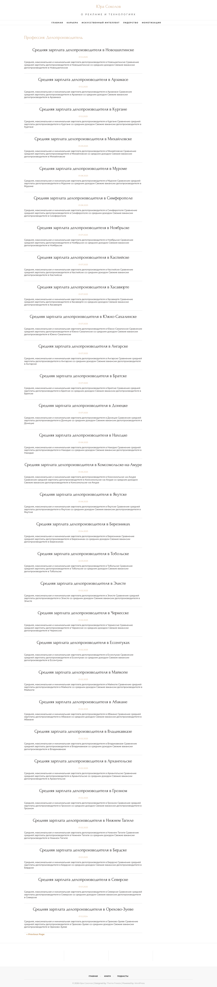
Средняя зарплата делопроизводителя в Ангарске (83, 346)
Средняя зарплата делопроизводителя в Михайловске (83, 138)
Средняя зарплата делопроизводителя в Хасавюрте (83, 287)
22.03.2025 (83, 561)
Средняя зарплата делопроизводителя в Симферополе (83, 198)
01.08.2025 (83, 175)
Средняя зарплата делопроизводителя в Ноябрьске (83, 227)
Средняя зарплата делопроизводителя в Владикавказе (83, 731)
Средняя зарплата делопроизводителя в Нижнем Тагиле (83, 820)
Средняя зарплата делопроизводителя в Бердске (83, 850)
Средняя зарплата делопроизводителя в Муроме (83, 168)
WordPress (139, 983)
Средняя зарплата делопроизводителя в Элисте (83, 583)
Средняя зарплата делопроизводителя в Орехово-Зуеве (83, 909)
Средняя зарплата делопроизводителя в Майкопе (83, 672)
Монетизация (151, 23)
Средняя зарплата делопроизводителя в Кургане (83, 109)
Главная (57, 23)
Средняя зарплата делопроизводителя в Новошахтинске (83, 49)
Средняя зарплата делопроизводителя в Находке (83, 435)
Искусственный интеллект (101, 23)
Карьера (72, 23)
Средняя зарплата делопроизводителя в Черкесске (83, 612)
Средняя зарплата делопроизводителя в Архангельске (83, 761)
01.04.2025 (83, 531)
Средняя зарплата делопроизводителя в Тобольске (83, 553)
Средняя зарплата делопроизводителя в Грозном (83, 790)
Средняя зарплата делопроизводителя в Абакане (83, 701)
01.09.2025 (83, 146)
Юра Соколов (108, 6)
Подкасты (122, 976)
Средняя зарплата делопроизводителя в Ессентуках (83, 642)
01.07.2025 (83, 235)
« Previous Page (35, 934)
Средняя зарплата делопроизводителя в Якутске (83, 494)
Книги (107, 976)
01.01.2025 (83, 857)
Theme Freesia (114, 983)
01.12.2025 (83, 57)
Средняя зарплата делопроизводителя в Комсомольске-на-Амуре (83, 464)
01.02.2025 (83, 590)
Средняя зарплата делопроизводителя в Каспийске (83, 257)
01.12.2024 (83, 916)
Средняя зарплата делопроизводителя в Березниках (83, 524)
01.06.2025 (83, 442)
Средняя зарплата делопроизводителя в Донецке (83, 405)
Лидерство (130, 23)
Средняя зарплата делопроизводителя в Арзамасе (83, 79)
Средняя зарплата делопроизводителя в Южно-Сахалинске (83, 316)
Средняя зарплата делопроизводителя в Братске (83, 375)
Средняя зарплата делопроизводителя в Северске (83, 879)
